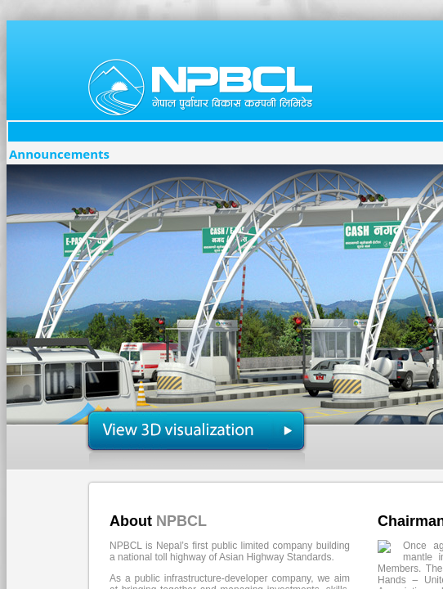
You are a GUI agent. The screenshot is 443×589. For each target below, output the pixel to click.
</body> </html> (221, 294)
